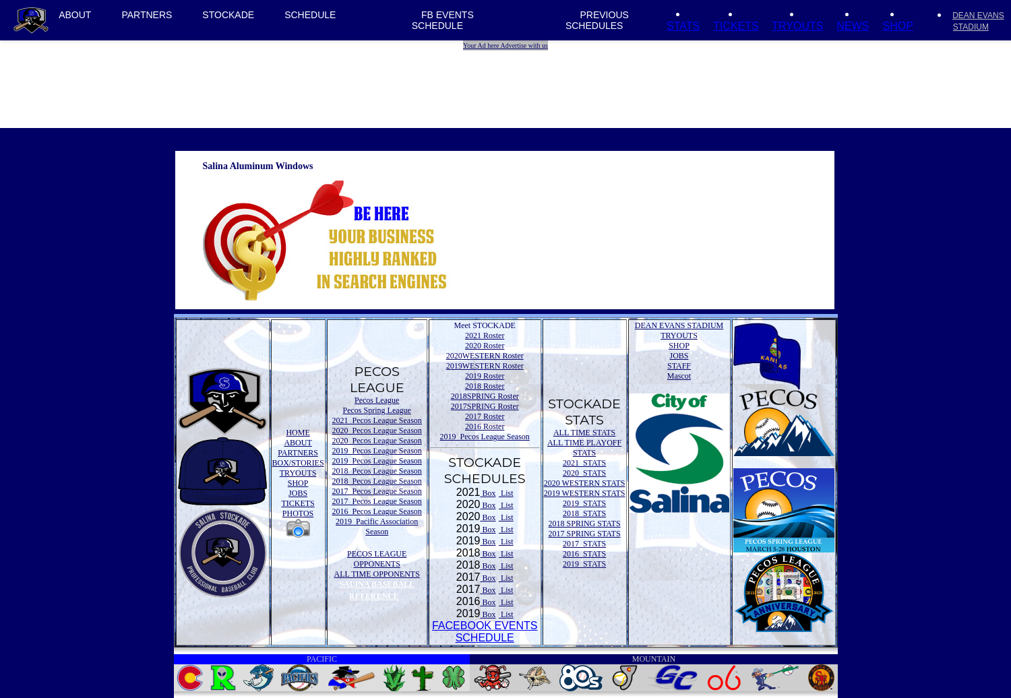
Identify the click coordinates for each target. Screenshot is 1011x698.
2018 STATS (584, 513)
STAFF (679, 366)
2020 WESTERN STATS (584, 483)
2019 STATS (584, 503)
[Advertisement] (507, 81)
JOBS (297, 493)
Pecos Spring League (377, 410)
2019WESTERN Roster (485, 366)
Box (487, 493)
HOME (297, 432)
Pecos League (377, 400)
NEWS (852, 26)
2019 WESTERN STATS (584, 493)
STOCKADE (228, 14)
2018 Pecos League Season (377, 471)
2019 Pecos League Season (377, 450)
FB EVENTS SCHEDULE (443, 20)
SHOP (897, 26)
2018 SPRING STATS (585, 523)
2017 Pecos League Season (377, 491)
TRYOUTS (797, 26)
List (506, 493)
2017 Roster (484, 416)
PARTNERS (146, 14)
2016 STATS (584, 554)
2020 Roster (484, 345)
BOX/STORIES (298, 463)
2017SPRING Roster (485, 406)
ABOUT (75, 14)
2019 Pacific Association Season (377, 526)
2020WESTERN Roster (485, 355)
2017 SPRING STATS (585, 533)
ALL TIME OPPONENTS (377, 574)
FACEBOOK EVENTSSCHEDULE (484, 631)
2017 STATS (584, 543)
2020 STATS (584, 473)
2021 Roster (484, 335)
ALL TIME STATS (584, 432)
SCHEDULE (310, 14)
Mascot (679, 376)
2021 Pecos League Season (377, 420)
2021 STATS (584, 463)
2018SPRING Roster (485, 396)
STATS (683, 26)
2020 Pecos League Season (377, 430)
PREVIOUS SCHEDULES (597, 20)
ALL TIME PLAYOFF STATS (584, 447)
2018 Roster (484, 386)
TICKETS (736, 26)
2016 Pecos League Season (377, 511)
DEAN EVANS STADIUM (679, 325)
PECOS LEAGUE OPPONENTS (376, 559)
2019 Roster (484, 376)
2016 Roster (484, 426)
